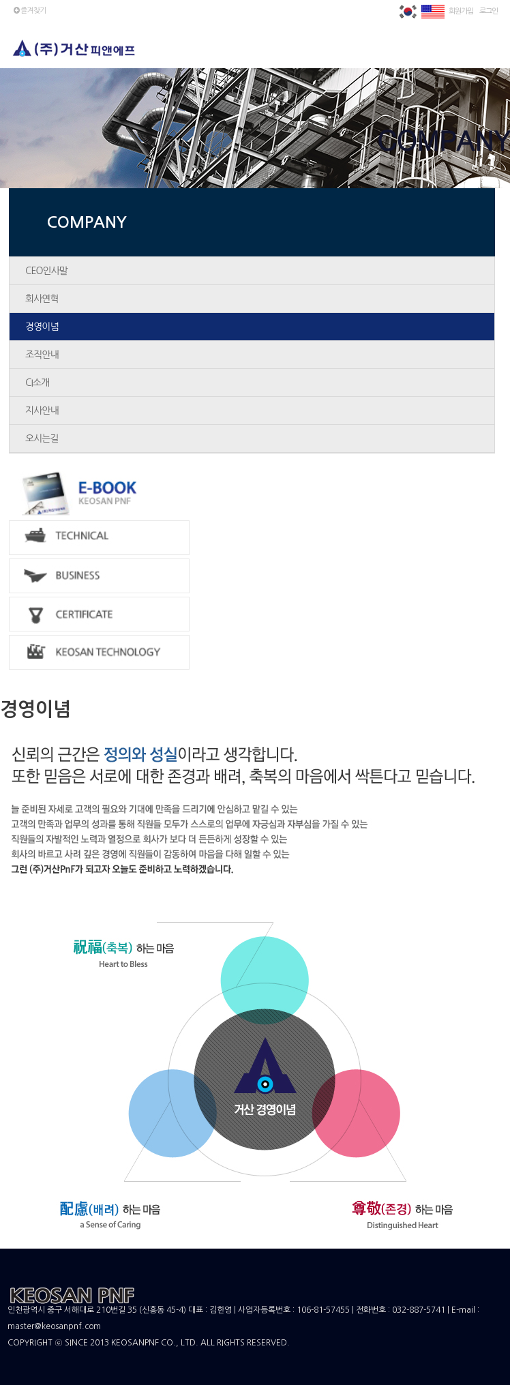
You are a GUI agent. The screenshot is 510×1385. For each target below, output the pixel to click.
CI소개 (37, 382)
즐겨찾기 (29, 10)
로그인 (488, 11)
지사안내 (42, 410)
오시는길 (42, 438)
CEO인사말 (46, 270)
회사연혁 (42, 298)
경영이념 (42, 326)
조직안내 (42, 354)
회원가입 (461, 11)
